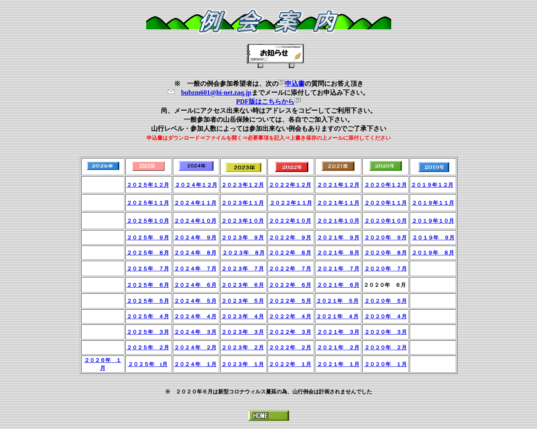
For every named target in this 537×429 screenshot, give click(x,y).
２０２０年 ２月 (385, 347)
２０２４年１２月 (196, 185)
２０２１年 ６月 (338, 285)
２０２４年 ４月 (195, 316)
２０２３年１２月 (242, 185)
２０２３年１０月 (242, 221)
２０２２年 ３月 (290, 332)
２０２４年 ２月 (195, 347)
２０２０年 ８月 (385, 253)
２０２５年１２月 (148, 185)
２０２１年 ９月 (338, 238)
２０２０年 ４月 (385, 316)
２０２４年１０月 (195, 221)
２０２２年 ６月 (290, 285)
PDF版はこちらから (265, 101)
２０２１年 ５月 (337, 301)
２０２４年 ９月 (195, 238)
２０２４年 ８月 (195, 253)
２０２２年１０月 (290, 221)
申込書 (295, 83)
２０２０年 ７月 (385, 269)
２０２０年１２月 (385, 185)
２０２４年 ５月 (195, 301)
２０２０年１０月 (385, 221)
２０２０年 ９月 (385, 238)
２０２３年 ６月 (242, 285)
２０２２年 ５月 (290, 301)
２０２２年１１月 (291, 203)
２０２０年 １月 (385, 364)
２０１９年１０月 (433, 221)
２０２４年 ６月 (195, 285)
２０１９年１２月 (432, 185)
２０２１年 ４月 (337, 316)
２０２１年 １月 (338, 364)
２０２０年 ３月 (385, 332)
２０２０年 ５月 (385, 301)
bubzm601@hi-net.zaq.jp (216, 92)
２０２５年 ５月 (148, 301)
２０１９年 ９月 (433, 238)
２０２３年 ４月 (242, 316)
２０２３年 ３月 (242, 332)
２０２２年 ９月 (290, 238)
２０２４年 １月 (195, 364)
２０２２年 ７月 (290, 269)
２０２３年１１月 (242, 203)
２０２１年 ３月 (338, 332)
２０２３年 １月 (242, 364)
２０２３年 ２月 (242, 347)
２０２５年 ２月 (148, 347)
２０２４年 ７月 (195, 269)
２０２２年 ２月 (290, 347)
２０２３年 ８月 (243, 253)
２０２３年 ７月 (242, 269)
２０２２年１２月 (290, 185)
